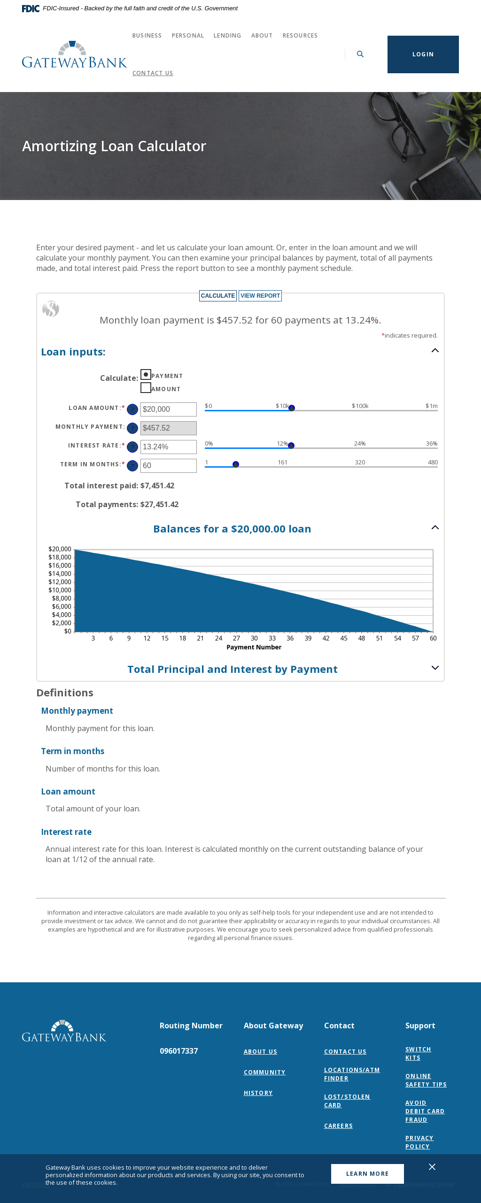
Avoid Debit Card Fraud (425, 1111)
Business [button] (147, 35)
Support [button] (420, 1025)
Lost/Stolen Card (347, 1101)
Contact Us (152, 73)
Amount (166, 389)
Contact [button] (339, 1025)
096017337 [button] (179, 1051)
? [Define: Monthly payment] (132, 428)
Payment (167, 375)
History (258, 1093)
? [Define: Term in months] (132, 466)
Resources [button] (300, 35)
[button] (240, 350)
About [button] (262, 35)
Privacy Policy (428, 1142)
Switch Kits (418, 1053)
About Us (261, 1052)
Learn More (367, 1174)
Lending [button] (227, 35)
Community (265, 1072)
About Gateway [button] (273, 1025)
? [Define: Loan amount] (132, 409)
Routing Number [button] (191, 1025)
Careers (338, 1126)
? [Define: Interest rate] (132, 447)
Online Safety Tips (426, 1080)
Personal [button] (188, 35)
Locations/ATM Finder (352, 1074)
